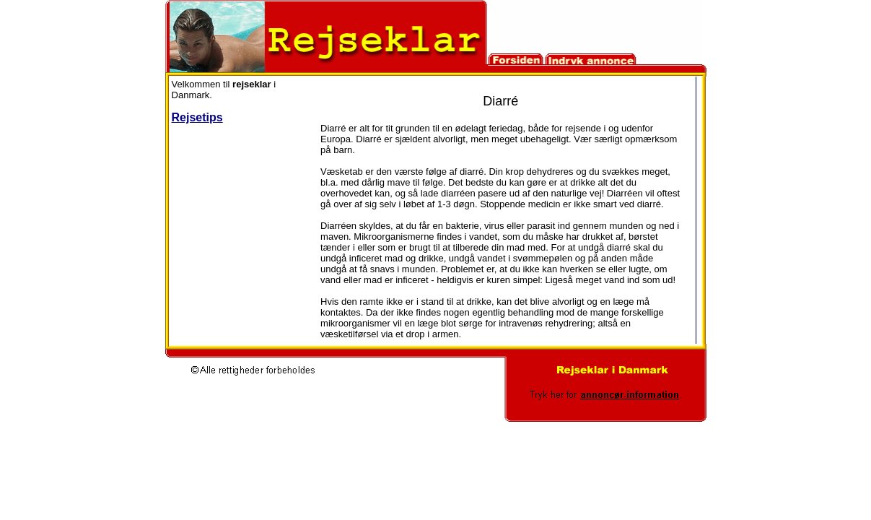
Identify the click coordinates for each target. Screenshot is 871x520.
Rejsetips (197, 117)
